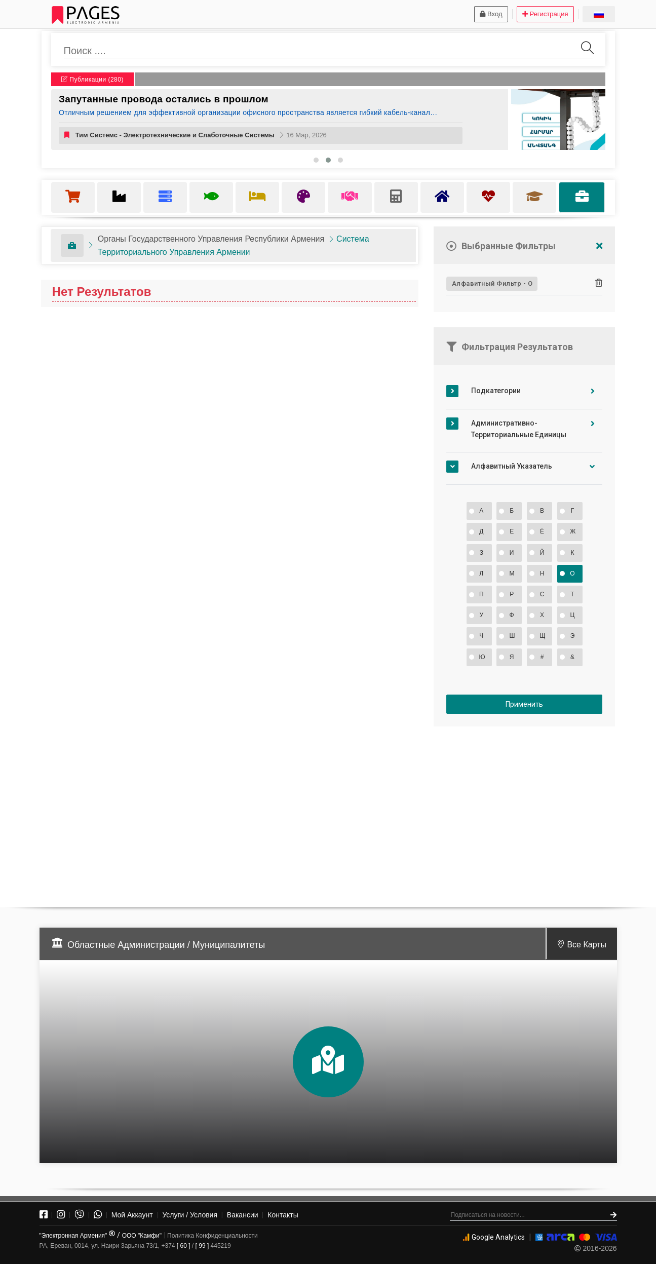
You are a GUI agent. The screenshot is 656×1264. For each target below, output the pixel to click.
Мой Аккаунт (132, 1215)
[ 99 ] (202, 1245)
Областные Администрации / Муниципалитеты (166, 945)
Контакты (282, 1215)
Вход (491, 14)
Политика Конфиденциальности (212, 1235)
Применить (524, 704)
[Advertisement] (524, 813)
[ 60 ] (183, 1245)
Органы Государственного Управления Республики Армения (211, 239)
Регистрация (545, 14)
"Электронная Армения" (77, 1235)
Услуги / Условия (189, 1215)
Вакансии (242, 1215)
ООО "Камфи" (142, 1235)
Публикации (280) (92, 79)
